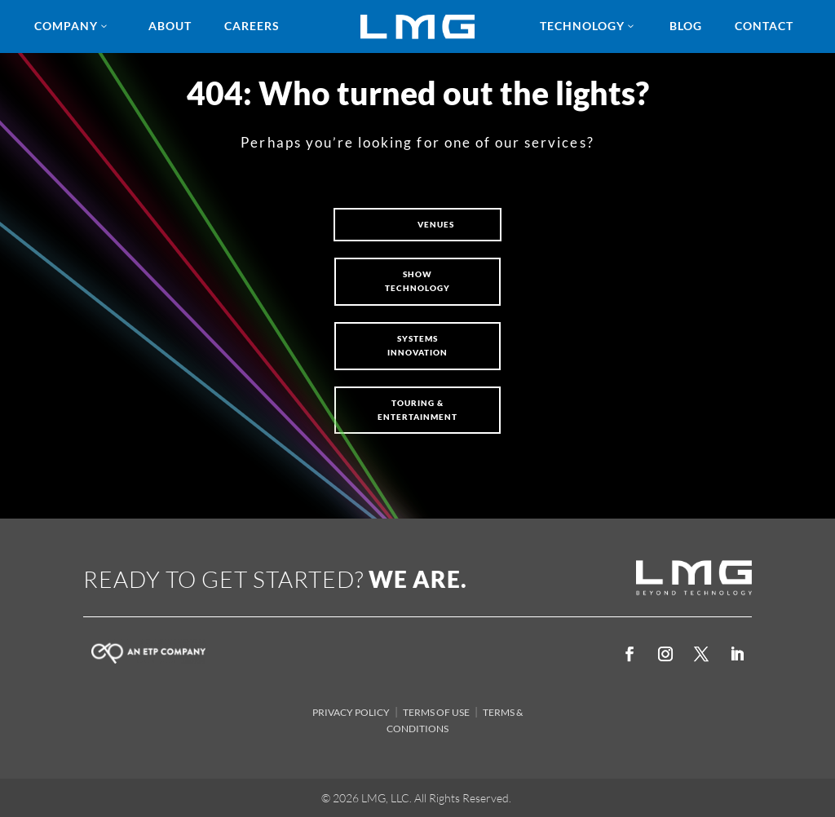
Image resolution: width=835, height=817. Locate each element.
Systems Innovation (417, 345)
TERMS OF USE (436, 712)
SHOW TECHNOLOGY (417, 281)
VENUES (436, 224)
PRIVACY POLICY (351, 712)
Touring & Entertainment (417, 410)
